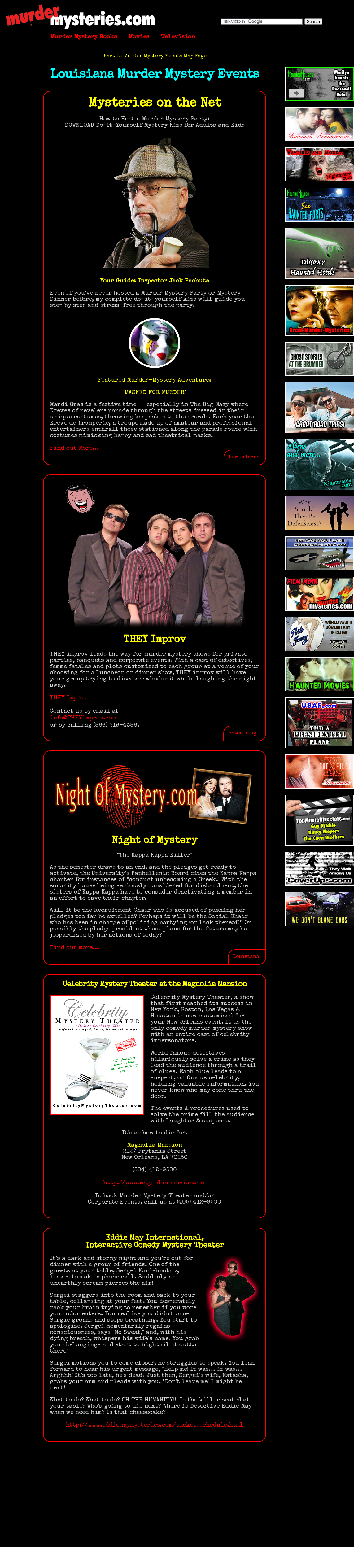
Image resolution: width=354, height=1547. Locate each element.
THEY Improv (68, 698)
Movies (139, 37)
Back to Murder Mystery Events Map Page (155, 56)
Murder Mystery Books (83, 37)
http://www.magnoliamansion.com (154, 1183)
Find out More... (74, 448)
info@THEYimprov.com (83, 718)
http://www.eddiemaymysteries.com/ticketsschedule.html (154, 1425)
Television (178, 37)
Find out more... (74, 948)
